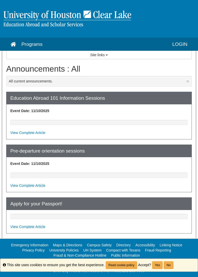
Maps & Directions (67, 245)
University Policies (64, 250)
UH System (92, 250)
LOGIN (179, 44)
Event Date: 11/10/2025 (29, 111)
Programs (32, 44)
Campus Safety (99, 245)
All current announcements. (99, 81)
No (168, 265)
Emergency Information (29, 245)
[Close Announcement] (187, 81)
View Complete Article (27, 133)
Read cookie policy (122, 265)
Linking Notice (171, 245)
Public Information (125, 255)
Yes (157, 265)
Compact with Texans (123, 250)
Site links (99, 55)
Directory (123, 245)
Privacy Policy (33, 250)
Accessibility (145, 245)
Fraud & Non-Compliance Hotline (79, 255)
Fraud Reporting (158, 250)
